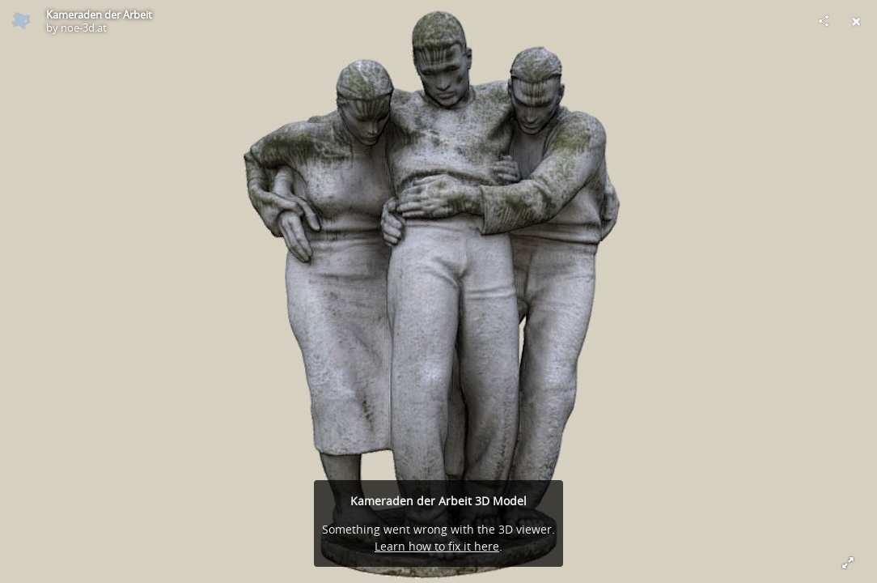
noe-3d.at (84, 27)
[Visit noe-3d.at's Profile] (21, 21)
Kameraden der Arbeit (99, 14)
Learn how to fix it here (437, 546)
